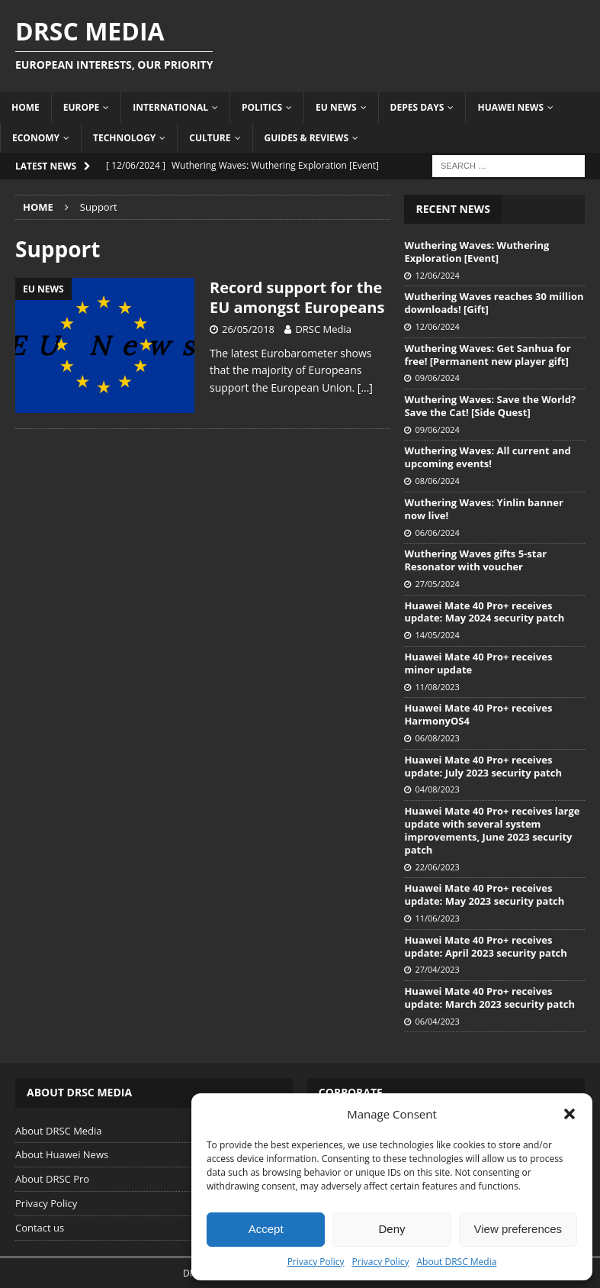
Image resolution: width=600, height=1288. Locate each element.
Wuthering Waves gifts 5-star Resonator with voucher (475, 560)
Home (25, 107)
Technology (124, 137)
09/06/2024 (437, 377)
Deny (391, 1228)
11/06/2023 (437, 918)
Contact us (39, 1228)
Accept (266, 1228)
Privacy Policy (316, 1261)
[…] (365, 387)
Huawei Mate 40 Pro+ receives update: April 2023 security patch (485, 946)
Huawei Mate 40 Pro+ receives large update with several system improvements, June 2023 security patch (491, 830)
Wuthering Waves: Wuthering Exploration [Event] (476, 251)
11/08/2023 (437, 686)
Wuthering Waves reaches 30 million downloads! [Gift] (493, 302)
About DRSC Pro (52, 1179)
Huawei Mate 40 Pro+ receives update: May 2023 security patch (484, 894)
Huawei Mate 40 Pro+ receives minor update (478, 663)
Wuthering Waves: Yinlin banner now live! (483, 509)
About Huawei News (61, 1154)
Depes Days (417, 107)
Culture (209, 137)
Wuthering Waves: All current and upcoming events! (487, 457)
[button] (569, 1114)
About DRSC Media (457, 1261)
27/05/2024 (437, 583)
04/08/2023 (437, 789)
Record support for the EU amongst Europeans (297, 297)
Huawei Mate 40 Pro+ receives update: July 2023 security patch (483, 766)
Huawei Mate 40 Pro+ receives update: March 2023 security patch (489, 997)
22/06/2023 (437, 867)
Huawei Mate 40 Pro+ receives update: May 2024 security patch (484, 612)
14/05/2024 (437, 635)
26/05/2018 (248, 329)
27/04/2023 (437, 969)
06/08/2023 (437, 738)
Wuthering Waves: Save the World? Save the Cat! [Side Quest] (490, 405)
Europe (81, 107)
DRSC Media (323, 329)
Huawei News (510, 107)
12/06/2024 (437, 275)
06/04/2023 (437, 1021)
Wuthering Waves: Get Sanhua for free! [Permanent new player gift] (487, 354)
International (170, 107)
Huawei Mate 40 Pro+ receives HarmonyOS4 (478, 714)
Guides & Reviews (307, 137)
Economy (35, 137)
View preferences (518, 1228)
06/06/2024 (437, 532)
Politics (262, 107)
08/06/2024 (437, 480)
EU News (336, 107)
